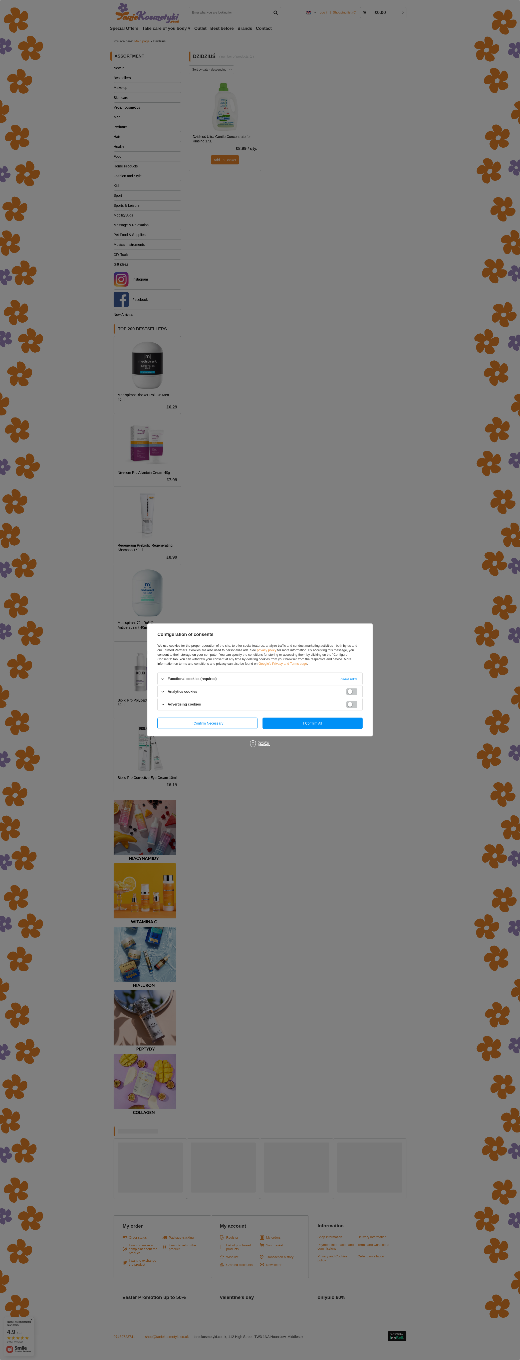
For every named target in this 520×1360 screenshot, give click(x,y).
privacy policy (266, 650)
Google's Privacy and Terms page (282, 663)
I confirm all (312, 723)
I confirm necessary (207, 723)
